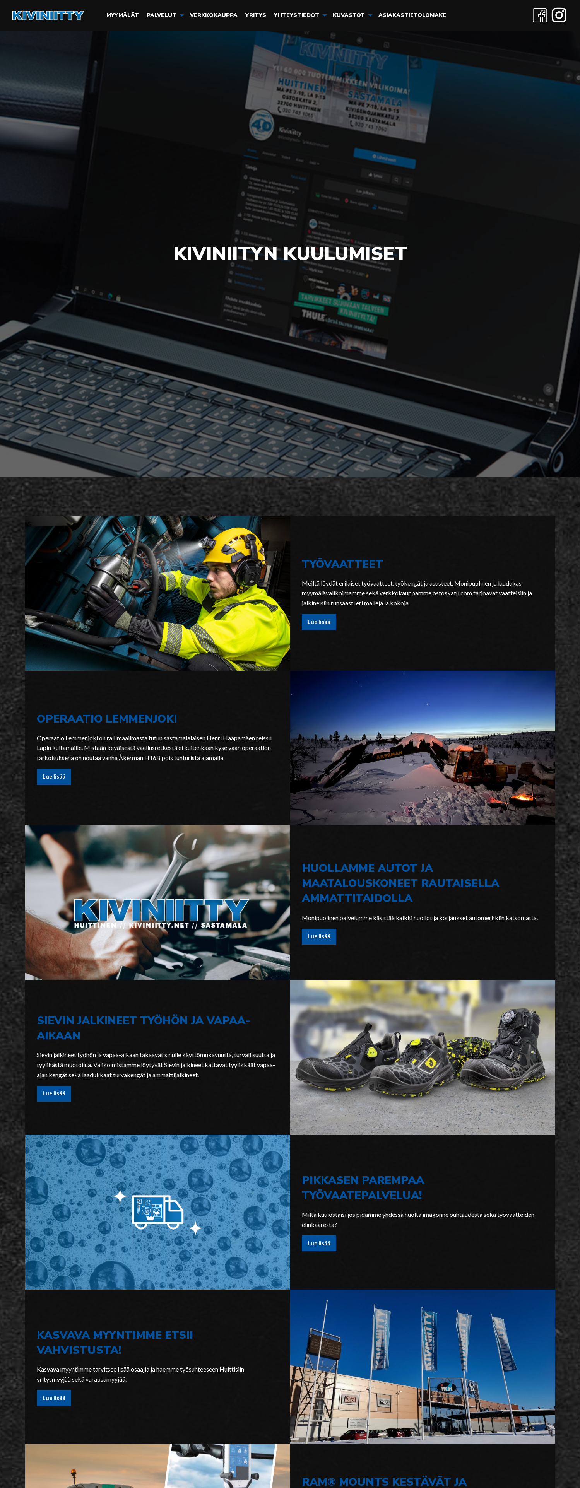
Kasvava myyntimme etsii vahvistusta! (115, 1343)
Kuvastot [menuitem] (349, 15)
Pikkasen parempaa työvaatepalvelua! (363, 1188)
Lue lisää (319, 621)
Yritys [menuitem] (255, 15)
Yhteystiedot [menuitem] (296, 15)
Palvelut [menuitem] (161, 15)
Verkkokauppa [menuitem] (214, 15)
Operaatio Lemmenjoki (107, 719)
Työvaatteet (342, 564)
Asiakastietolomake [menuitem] (412, 15)
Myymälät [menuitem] (122, 15)
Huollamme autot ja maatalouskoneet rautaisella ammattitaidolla (400, 883)
